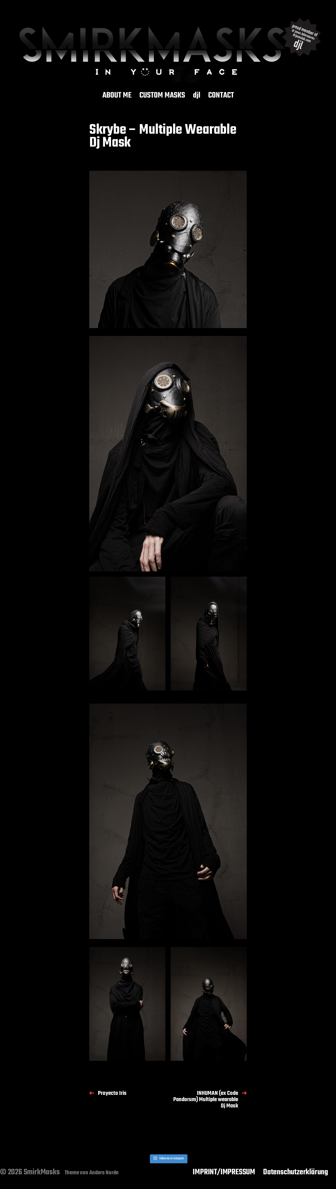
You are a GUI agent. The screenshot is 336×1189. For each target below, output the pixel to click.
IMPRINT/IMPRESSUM (224, 1172)
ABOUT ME (117, 95)
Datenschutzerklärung (295, 1172)
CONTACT (221, 95)
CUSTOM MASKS (162, 95)
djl (196, 95)
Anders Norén (104, 1172)
